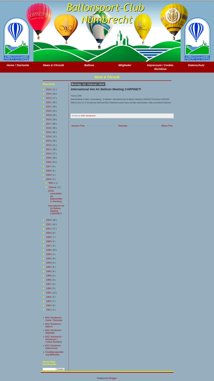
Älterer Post (167, 126)
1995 (48, 254)
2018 (48, 119)
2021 (48, 106)
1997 (48, 246)
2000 (48, 233)
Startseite (122, 126)
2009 (48, 158)
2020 (48, 111)
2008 (48, 162)
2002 (48, 224)
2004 (48, 179)
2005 (48, 175)
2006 (48, 171)
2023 (48, 98)
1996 (48, 250)
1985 (48, 293)
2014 (48, 136)
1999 (48, 237)
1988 (48, 280)
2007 (48, 166)
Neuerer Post (78, 126)
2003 (48, 220)
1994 (48, 258)
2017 (48, 124)
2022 (48, 102)
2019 (48, 115)
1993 (48, 263)
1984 (48, 297)
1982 (48, 305)
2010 (48, 153)
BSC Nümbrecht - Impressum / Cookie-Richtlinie (54, 339)
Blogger (113, 378)
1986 (48, 288)
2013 (48, 141)
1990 (48, 271)
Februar (53, 187)
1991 (48, 267)
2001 (48, 228)
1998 (48, 241)
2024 (48, 94)
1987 (48, 284)
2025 (48, 89)
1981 (48, 310)
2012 (48, 145)
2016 (48, 128)
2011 (48, 149)
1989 (48, 275)
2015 (48, 132)
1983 (48, 301)
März (51, 183)
